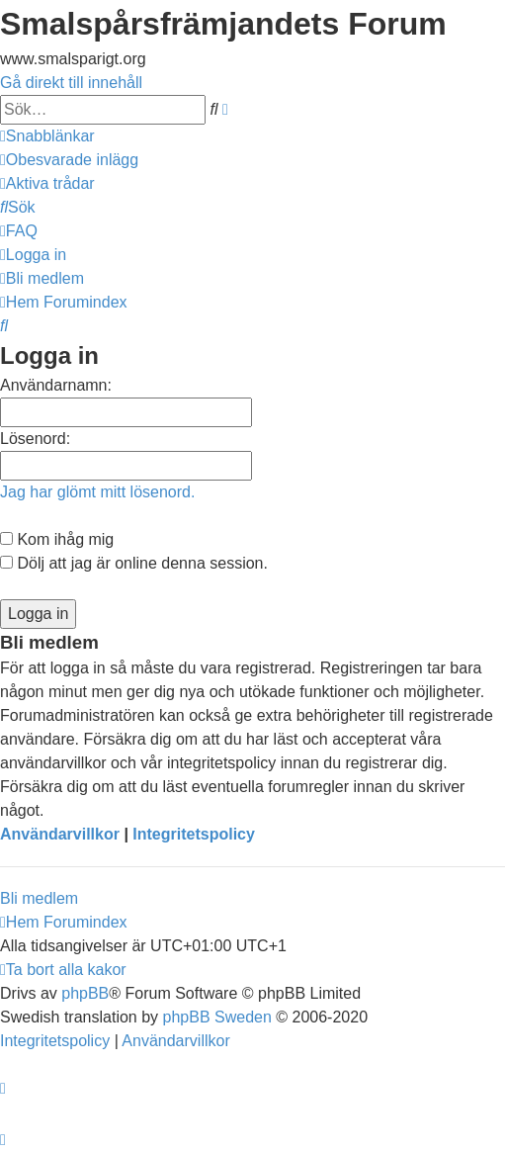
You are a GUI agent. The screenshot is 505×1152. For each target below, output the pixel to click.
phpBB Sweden (217, 1017)
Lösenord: (35, 438)
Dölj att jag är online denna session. (134, 563)
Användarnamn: (56, 385)
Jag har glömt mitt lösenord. (97, 492)
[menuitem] (69, 159)
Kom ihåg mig (57, 539)
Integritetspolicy (193, 834)
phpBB (85, 993)
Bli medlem (39, 898)
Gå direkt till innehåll (71, 82)
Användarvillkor (60, 834)
